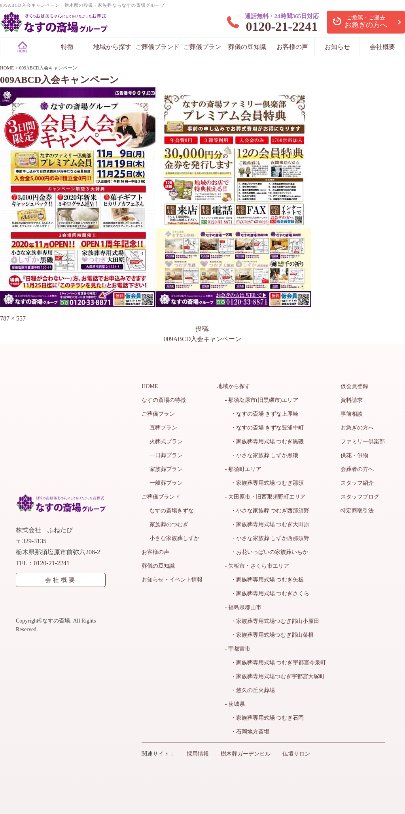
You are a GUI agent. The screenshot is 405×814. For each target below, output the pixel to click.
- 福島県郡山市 (243, 607)
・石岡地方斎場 (247, 732)
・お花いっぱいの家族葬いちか (266, 552)
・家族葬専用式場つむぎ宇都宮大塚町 (275, 676)
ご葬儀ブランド (157, 46)
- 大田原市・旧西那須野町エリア (265, 497)
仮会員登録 (354, 386)
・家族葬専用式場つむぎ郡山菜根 (269, 635)
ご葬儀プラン (202, 46)
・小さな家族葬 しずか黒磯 (262, 455)
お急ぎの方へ (357, 428)
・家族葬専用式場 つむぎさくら (267, 593)
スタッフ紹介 (357, 483)
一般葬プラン (166, 483)
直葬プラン (163, 428)
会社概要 (382, 46)
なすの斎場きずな (172, 511)
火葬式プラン (166, 442)
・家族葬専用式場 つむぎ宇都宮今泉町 (275, 663)
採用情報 (198, 754)
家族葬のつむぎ (169, 524)
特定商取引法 (357, 511)
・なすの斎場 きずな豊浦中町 (264, 428)
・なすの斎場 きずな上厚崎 (262, 414)
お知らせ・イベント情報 (172, 580)
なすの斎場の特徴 (164, 400)
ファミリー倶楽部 (363, 442)
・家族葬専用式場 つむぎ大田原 (267, 524)
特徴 (67, 46)
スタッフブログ (360, 497)
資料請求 (352, 400)
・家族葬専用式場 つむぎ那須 (264, 483)
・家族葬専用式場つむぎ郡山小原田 (272, 621)
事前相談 (352, 414)
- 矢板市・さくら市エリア (257, 566)
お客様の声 (292, 46)
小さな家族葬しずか (174, 538)
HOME (150, 386)
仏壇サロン (296, 754)
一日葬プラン (166, 455)
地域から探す (112, 46)
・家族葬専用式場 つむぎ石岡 (264, 718)
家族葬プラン (166, 469)
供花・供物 (354, 455)
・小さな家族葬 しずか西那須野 (267, 538)
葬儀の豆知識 (247, 46)
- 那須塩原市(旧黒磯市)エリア (262, 400)
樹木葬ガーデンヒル (246, 754)
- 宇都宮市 (237, 649)
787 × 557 (13, 318)
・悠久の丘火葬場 (250, 690)
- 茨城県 (235, 704)
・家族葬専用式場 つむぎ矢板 (264, 580)
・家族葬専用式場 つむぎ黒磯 (264, 442)
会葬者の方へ (357, 469)
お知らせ (337, 46)
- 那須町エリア (243, 469)
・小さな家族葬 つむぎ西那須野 (267, 511)
